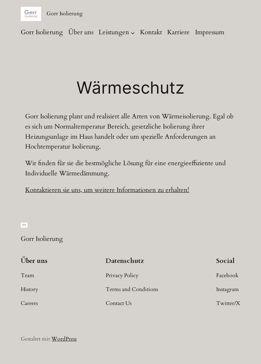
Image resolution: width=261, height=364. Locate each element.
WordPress (63, 339)
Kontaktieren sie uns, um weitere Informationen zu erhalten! (107, 190)
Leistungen (114, 32)
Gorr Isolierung (65, 13)
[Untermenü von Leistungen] (133, 33)
